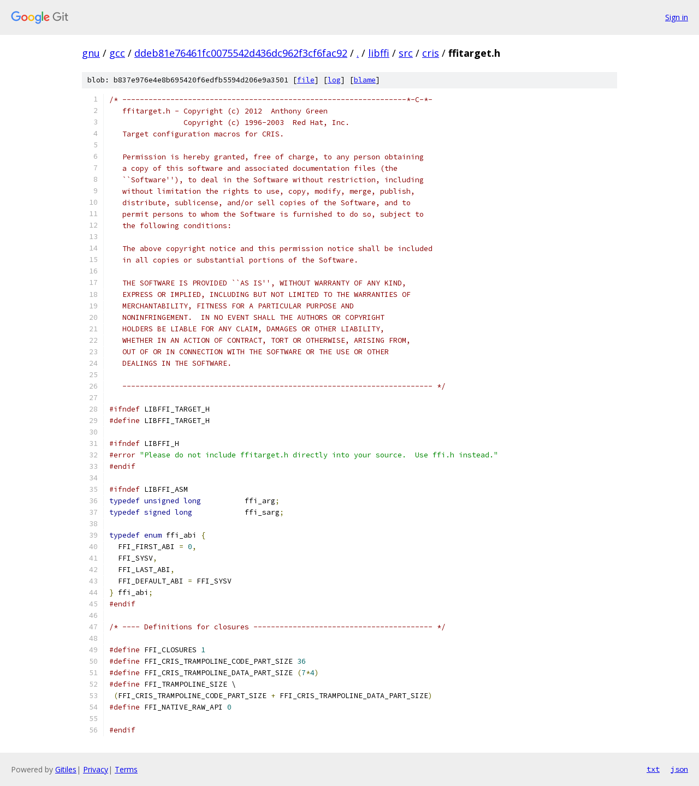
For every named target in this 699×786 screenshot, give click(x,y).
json (679, 769)
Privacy (95, 769)
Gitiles (65, 769)
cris (430, 52)
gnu (91, 52)
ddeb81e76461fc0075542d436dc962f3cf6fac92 (240, 52)
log (334, 80)
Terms (126, 769)
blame (365, 80)
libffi (378, 52)
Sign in (676, 17)
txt (653, 769)
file (306, 80)
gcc (117, 52)
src (406, 52)
